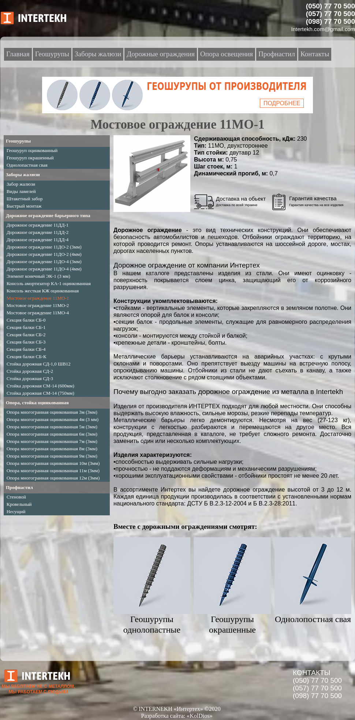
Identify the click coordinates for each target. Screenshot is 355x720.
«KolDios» (199, 716)
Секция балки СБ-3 (26, 342)
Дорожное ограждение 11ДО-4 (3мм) (44, 261)
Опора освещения (226, 54)
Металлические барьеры (149, 356)
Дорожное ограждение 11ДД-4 (37, 239)
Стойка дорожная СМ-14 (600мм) (40, 386)
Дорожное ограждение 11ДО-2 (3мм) (44, 247)
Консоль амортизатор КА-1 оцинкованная (49, 283)
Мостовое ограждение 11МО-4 (38, 312)
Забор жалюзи (21, 184)
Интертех (173, 489)
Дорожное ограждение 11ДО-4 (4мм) (44, 269)
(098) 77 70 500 (317, 696)
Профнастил (19, 487)
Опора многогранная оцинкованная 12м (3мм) (53, 478)
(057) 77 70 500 (317, 688)
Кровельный (19, 504)
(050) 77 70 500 (317, 680)
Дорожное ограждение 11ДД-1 (37, 225)
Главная (18, 54)
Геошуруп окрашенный (30, 157)
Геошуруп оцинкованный (32, 150)
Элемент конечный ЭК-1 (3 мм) (38, 276)
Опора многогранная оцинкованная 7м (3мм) (52, 441)
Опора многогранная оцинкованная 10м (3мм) (53, 463)
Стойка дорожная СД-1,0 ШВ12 (39, 364)
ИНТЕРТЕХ (204, 406)
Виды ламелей (21, 191)
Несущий (16, 511)
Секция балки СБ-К (26, 356)
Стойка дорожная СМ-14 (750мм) (40, 393)
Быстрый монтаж (24, 206)
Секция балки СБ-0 (26, 320)
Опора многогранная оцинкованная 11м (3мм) (53, 470)
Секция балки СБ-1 (26, 327)
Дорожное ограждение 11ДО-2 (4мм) (44, 254)
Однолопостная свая (313, 619)
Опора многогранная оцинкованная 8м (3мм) (52, 448)
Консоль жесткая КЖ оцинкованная (43, 290)
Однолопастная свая (27, 165)
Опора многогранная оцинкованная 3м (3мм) (52, 412)
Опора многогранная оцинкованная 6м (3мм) (52, 434)
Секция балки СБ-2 (26, 334)
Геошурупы (18, 141)
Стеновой (16, 497)
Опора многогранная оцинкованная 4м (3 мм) (52, 419)
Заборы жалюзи (23, 174)
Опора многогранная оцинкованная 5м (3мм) (52, 426)
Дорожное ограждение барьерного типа (48, 215)
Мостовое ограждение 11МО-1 (38, 298)
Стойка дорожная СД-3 (30, 378)
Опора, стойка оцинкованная (37, 402)
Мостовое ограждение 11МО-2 (38, 305)
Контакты (314, 54)
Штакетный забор (25, 198)
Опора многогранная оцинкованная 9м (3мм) (52, 456)
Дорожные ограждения (161, 54)
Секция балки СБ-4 (26, 349)
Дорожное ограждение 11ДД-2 (37, 232)
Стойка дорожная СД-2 (30, 371)
